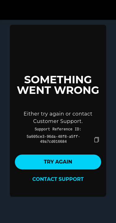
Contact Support (58, 178)
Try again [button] (58, 161)
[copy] (96, 139)
